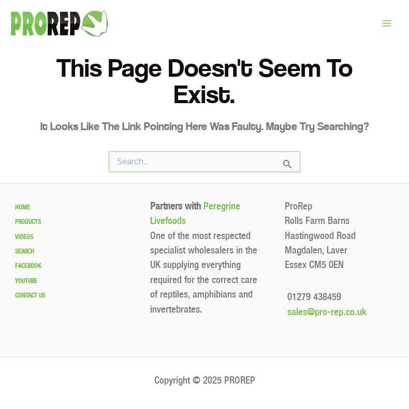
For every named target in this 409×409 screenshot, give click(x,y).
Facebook (28, 266)
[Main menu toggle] (386, 23)
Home (22, 207)
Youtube (26, 281)
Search (24, 251)
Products (28, 221)
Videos (24, 237)
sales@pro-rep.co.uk (326, 312)
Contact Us (30, 295)
